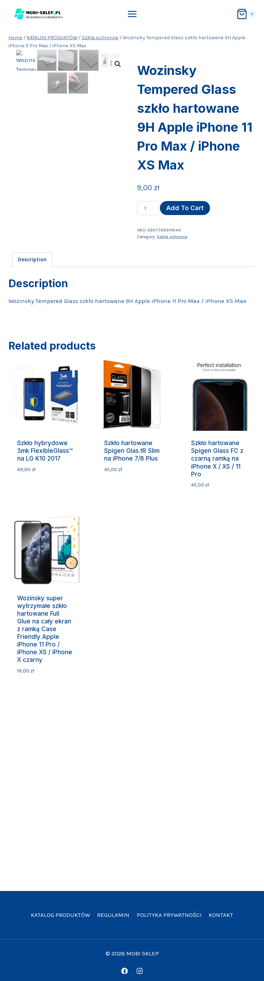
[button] (117, 64)
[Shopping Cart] (246, 14)
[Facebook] (124, 971)
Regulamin (113, 914)
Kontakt (221, 914)
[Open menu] (132, 14)
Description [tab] (32, 259)
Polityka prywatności (169, 914)
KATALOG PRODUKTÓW (60, 914)
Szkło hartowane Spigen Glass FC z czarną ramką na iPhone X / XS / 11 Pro (217, 458)
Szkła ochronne (172, 236)
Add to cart (185, 208)
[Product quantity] (148, 208)
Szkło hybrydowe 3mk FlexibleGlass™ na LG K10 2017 (45, 451)
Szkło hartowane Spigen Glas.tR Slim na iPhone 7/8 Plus (132, 451)
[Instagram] (139, 971)
